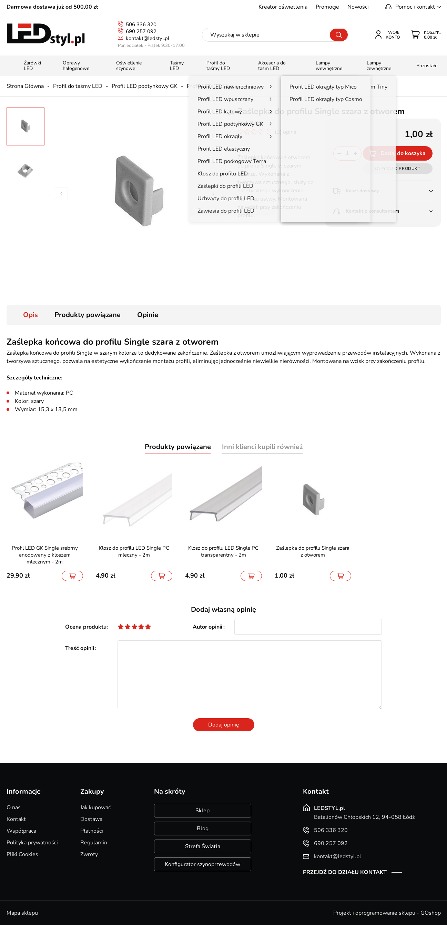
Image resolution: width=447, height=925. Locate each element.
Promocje (327, 7)
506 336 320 (141, 24)
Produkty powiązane (87, 314)
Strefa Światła (202, 846)
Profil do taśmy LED (77, 86)
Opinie (147, 314)
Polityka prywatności (32, 842)
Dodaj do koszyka (403, 153)
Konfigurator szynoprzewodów (202, 864)
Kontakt (16, 819)
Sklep (202, 810)
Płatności (91, 831)
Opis (30, 314)
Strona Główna (25, 86)
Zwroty (89, 854)
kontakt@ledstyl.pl (147, 38)
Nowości (358, 7)
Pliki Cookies (22, 854)
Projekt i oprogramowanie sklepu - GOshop (387, 913)
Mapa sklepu (22, 913)
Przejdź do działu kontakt (345, 872)
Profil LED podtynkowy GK (144, 86)
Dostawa (91, 819)
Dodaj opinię (223, 725)
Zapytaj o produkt (397, 168)
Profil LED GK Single (212, 86)
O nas (14, 807)
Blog (203, 828)
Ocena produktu (85, 627)
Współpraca (21, 831)
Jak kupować (95, 807)
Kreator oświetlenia (282, 7)
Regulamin (93, 842)
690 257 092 (141, 31)
